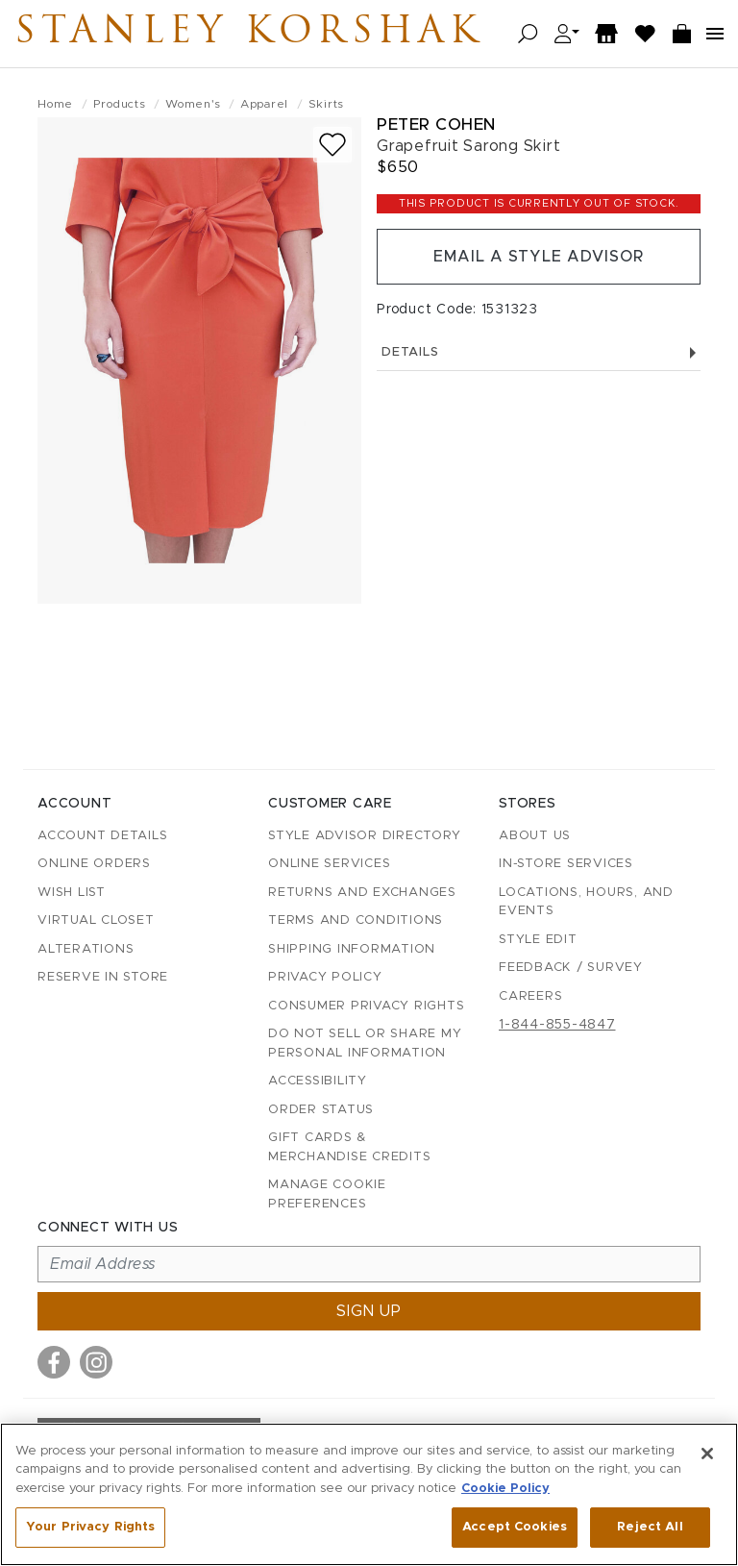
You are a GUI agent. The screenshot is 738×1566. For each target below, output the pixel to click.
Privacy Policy (325, 977)
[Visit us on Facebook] (53, 1362)
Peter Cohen (436, 124)
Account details (102, 836)
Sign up (369, 1311)
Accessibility (317, 1081)
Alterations (85, 949)
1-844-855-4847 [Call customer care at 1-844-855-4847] (557, 1025)
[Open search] (528, 34)
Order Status (321, 1110)
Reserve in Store (102, 977)
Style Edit (538, 939)
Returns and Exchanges (362, 892)
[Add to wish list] (332, 144)
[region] (369, 1494)
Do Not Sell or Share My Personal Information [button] (364, 1043)
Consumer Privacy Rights (366, 1006)
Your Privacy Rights (90, 1527)
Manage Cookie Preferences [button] (327, 1194)
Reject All (649, 1527)
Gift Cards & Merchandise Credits (349, 1147)
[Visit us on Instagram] (96, 1362)
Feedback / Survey (571, 967)
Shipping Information (351, 949)
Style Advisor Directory (364, 836)
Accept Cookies (514, 1527)
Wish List (71, 892)
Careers (530, 996)
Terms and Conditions (355, 920)
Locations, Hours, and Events (586, 902)
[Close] (707, 1453)
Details (538, 352)
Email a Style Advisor (538, 256)
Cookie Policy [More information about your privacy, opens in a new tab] (505, 1488)
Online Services (329, 864)
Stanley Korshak (248, 33)
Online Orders (94, 864)
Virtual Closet (96, 920)
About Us (535, 836)
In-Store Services (566, 864)
